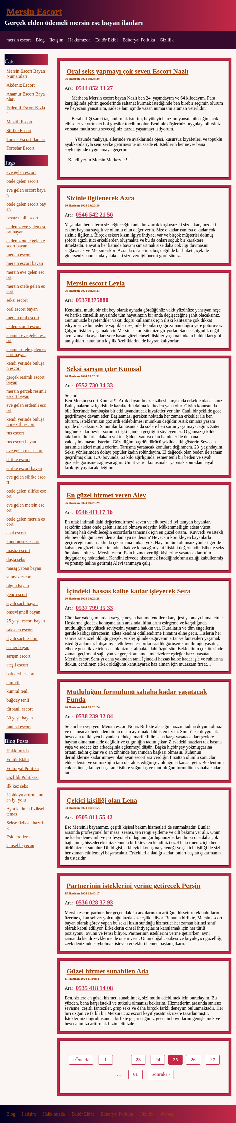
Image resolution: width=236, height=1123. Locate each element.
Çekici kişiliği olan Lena (102, 800)
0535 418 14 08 (94, 988)
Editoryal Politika (139, 39)
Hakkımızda (79, 39)
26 (193, 1059)
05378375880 (92, 300)
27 (212, 1059)
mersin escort (18, 39)
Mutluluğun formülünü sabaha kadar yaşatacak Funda (137, 695)
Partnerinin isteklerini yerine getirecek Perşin (134, 885)
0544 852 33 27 (94, 88)
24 (157, 1059)
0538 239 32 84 (94, 716)
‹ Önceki (81, 1059)
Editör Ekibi (106, 39)
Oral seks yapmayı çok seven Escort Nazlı (128, 71)
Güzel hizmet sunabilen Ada (108, 971)
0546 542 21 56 (94, 214)
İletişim (56, 39)
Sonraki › (160, 1074)
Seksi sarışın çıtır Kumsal (104, 368)
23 (138, 1059)
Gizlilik (167, 39)
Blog (40, 39)
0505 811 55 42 (94, 817)
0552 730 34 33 (94, 385)
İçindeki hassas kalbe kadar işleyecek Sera (129, 591)
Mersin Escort (34, 11)
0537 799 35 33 (94, 607)
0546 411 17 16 (94, 512)
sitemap (167, 1114)
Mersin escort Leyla (96, 283)
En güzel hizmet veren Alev (106, 495)
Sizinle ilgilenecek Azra (100, 198)
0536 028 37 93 (94, 902)
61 (135, 1074)
